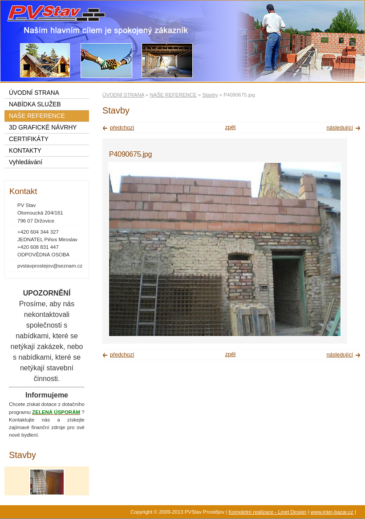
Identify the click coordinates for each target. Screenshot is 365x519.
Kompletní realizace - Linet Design (268, 512)
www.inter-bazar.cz (332, 512)
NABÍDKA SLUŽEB (35, 104)
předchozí (122, 128)
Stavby (210, 94)
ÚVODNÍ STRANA (123, 94)
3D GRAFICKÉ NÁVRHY (43, 127)
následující (339, 128)
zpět (230, 127)
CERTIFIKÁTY (29, 139)
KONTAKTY (25, 150)
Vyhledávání (25, 162)
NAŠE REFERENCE (173, 94)
